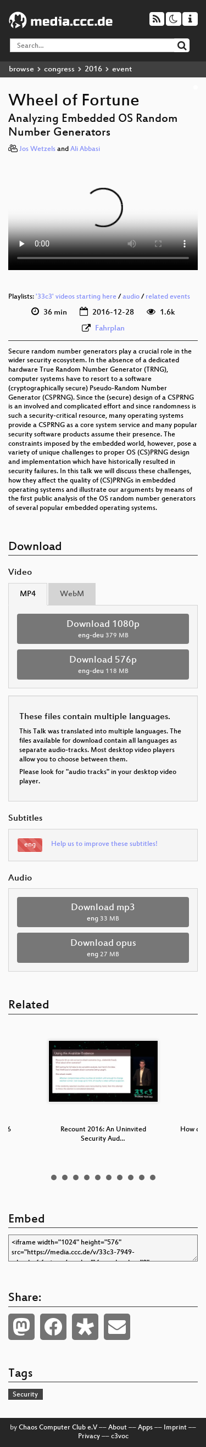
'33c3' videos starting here (76, 297)
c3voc (120, 1436)
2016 (93, 69)
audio (131, 297)
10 (152, 1177)
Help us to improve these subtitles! (104, 844)
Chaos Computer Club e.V (58, 1428)
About (117, 1428)
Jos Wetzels (37, 149)
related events (168, 297)
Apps (145, 1428)
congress (59, 69)
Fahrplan (110, 328)
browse (21, 69)
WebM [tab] (72, 594)
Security (25, 1395)
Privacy (89, 1436)
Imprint (175, 1428)
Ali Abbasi (85, 149)
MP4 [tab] (28, 594)
